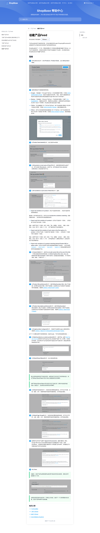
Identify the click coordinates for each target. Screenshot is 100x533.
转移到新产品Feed (6, 46)
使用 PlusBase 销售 (33, 3)
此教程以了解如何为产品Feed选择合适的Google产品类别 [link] (49, 330)
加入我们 (70, 3)
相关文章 (33, 506)
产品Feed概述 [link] (34, 509)
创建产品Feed (5, 48)
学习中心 (64, 3)
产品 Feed (33, 28)
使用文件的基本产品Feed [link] (50, 107)
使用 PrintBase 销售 (56, 3)
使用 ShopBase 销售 (44, 3)
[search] (51, 19)
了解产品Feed (5, 43)
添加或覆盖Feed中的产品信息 (9, 40)
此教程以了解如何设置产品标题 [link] (51, 287)
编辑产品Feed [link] (34, 514)
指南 (32, 57)
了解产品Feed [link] (34, 511)
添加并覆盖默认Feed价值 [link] (37, 517)
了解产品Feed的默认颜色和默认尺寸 (11, 37)
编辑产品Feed (5, 34)
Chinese (45, 39)
